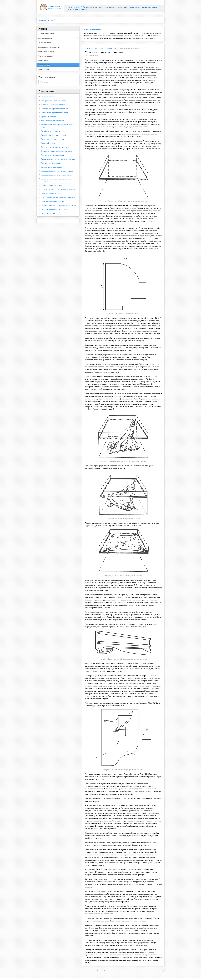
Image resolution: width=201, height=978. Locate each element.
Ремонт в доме (98, 48)
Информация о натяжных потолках (54, 101)
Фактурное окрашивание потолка (53, 105)
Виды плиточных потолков (51, 193)
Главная (88, 48)
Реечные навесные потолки (51, 167)
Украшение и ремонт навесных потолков (56, 151)
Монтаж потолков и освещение (53, 155)
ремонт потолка (115, 7)
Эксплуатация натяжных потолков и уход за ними (57, 126)
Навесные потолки (48, 213)
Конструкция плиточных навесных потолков (58, 197)
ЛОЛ (141, 33)
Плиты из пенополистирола (51, 185)
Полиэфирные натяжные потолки (53, 135)
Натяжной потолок (48, 143)
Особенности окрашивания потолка (54, 109)
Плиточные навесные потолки (52, 201)
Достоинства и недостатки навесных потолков (58, 205)
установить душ (134, 7)
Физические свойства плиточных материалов (58, 189)
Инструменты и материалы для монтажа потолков (56, 180)
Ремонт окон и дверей (46, 20)
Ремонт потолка (111, 48)
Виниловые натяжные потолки (52, 139)
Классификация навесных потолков (54, 209)
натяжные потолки (48, 97)
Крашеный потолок (48, 117)
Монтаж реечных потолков (51, 163)
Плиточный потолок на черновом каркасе (56, 175)
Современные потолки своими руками (55, 147)
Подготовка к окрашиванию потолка (54, 113)
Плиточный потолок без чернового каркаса (57, 171)
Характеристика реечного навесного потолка (58, 159)
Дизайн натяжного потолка (51, 131)
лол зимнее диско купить (92, 29)
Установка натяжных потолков (52, 121)
